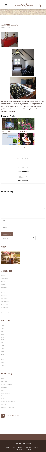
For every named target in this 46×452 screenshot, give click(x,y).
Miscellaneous (5, 301)
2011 (2, 360)
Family (3, 281)
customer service (20, 449)
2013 (2, 354)
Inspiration (4, 295)
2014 (2, 351)
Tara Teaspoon (5, 396)
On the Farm (4, 304)
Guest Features (5, 290)
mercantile (28, 447)
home (7, 447)
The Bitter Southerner (7, 398)
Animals (3, 275)
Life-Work (4, 298)
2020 (2, 334)
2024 (2, 328)
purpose (20, 447)
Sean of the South (5, 393)
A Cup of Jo (4, 381)
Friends (3, 284)
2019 (2, 337)
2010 (2, 362)
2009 (2, 365)
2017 (2, 342)
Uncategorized (5, 313)
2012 (2, 357)
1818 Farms (4, 378)
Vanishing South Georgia (7, 407)
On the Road (4, 307)
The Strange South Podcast (8, 401)
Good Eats (4, 287)
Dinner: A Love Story (6, 384)
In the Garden (4, 293)
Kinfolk (3, 390)
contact (36, 447)
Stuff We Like (4, 310)
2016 (2, 345)
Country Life (4, 278)
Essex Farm (4, 387)
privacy (29, 449)
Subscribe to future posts (10, 415)
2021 (2, 331)
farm (14, 447)
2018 (2, 340)
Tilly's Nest (4, 404)
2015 (2, 348)
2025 (2, 325)
